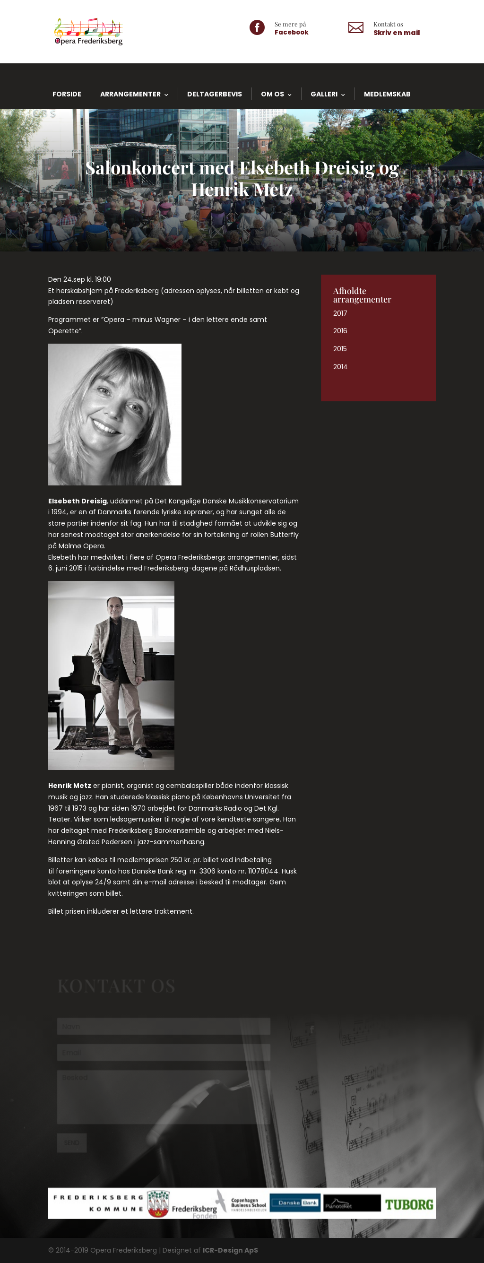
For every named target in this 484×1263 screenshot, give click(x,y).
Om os (272, 94)
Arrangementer (130, 94)
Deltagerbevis (214, 94)
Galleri (324, 94)
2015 (340, 349)
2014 (340, 367)
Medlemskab (387, 94)
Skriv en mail (396, 32)
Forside (66, 94)
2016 (340, 331)
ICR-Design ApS (230, 1250)
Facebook (292, 32)
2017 (340, 313)
